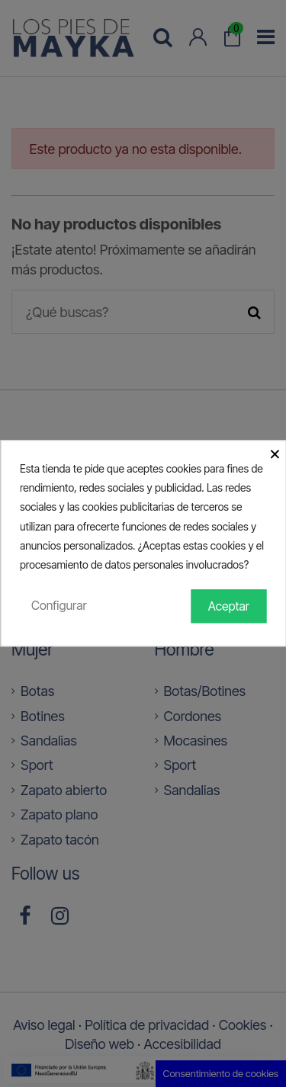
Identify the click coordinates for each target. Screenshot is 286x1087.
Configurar (59, 605)
